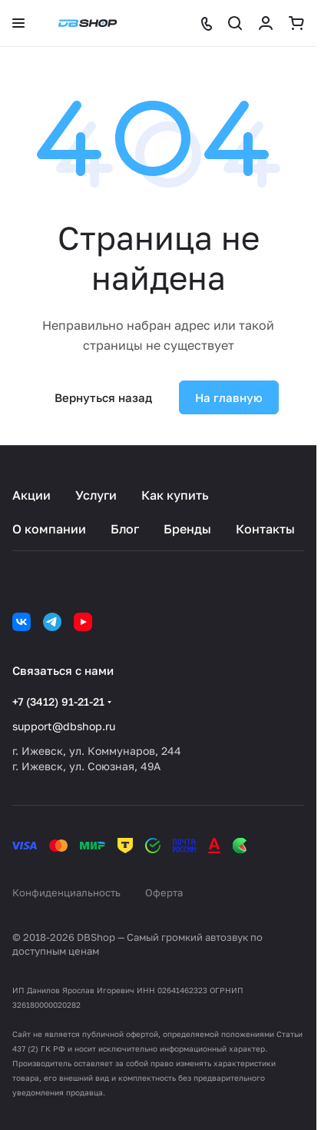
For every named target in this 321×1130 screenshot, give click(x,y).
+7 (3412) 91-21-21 (58, 701)
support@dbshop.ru (63, 726)
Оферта (164, 892)
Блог (125, 529)
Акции (31, 495)
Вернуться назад (103, 397)
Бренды (187, 529)
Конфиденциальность (66, 892)
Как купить (175, 495)
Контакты (265, 529)
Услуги (96, 495)
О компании (49, 529)
